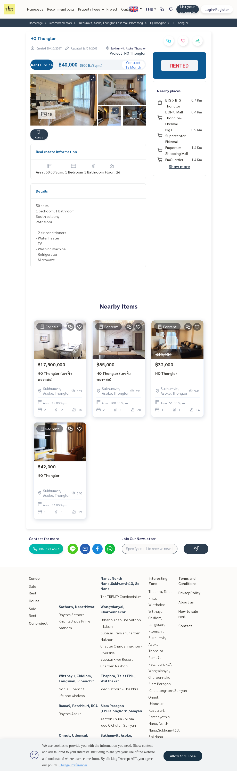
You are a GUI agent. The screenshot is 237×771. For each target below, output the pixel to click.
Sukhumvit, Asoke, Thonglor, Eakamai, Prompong (110, 23)
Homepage (35, 9)
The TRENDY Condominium (121, 596)
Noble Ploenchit (72, 688)
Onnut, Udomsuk (73, 735)
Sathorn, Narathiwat (77, 606)
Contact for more (44, 538)
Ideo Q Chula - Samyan (118, 725)
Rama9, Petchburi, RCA (78, 705)
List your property (187, 9)
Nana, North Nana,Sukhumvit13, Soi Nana (121, 583)
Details (42, 191)
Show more (179, 166)
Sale (32, 586)
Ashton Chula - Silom (117, 718)
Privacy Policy (189, 592)
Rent (32, 593)
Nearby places (169, 90)
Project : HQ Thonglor (128, 53)
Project (112, 9)
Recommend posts (60, 9)
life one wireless (72, 695)
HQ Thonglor (157, 23)
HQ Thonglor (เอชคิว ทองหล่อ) (55, 376)
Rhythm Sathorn (72, 614)
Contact (127, 9)
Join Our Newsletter (139, 538)
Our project (38, 623)
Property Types (90, 9)
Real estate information (56, 151)
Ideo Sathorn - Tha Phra (119, 688)
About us (186, 602)
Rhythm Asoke (70, 713)
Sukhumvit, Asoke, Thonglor (157, 644)
